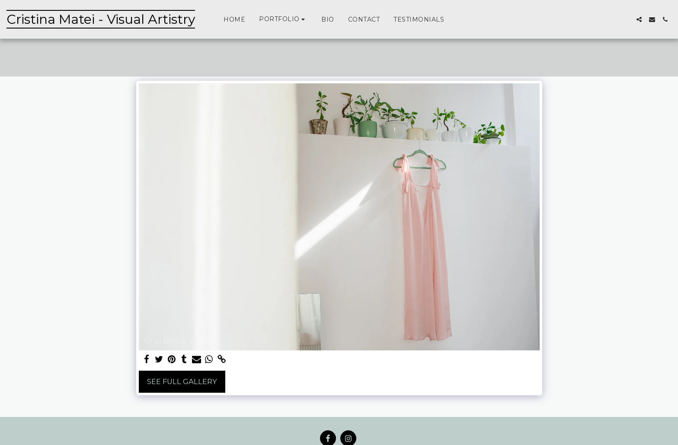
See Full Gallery (182, 381)
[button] (283, 19)
